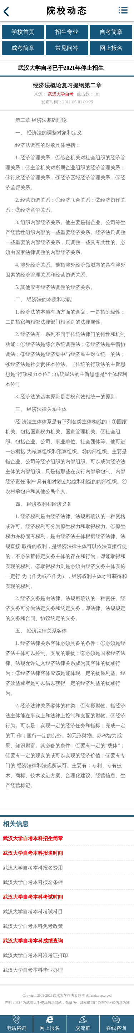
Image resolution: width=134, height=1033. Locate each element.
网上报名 (111, 48)
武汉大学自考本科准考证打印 (35, 955)
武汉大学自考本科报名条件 (33, 882)
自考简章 (111, 32)
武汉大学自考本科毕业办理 (33, 970)
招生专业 (66, 32)
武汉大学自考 (61, 94)
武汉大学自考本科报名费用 (33, 868)
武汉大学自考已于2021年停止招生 (61, 68)
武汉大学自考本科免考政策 (33, 926)
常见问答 (66, 48)
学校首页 (22, 32)
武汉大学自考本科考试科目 (33, 911)
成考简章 (22, 48)
